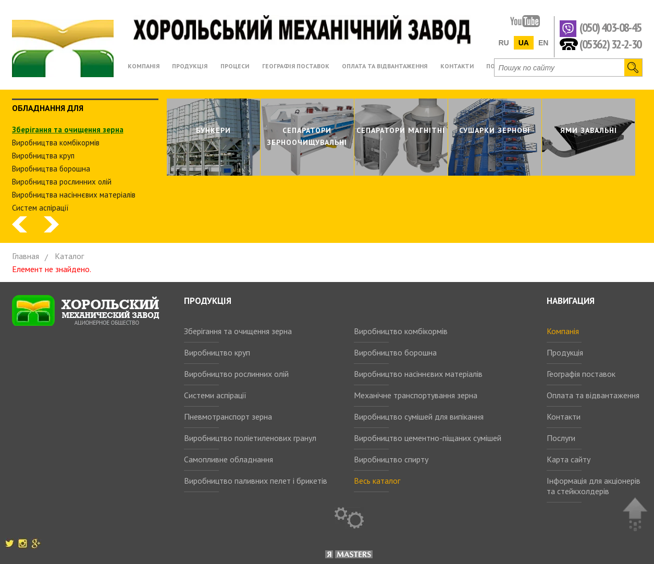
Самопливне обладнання (228, 459)
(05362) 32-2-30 (610, 43)
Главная (25, 256)
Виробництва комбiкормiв (56, 143)
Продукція (565, 352)
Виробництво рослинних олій (236, 374)
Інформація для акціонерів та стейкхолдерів (593, 485)
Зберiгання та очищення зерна (68, 129)
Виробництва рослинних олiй (62, 182)
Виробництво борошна (395, 352)
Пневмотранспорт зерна (228, 416)
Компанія (563, 331)
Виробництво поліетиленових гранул (250, 438)
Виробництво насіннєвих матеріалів (418, 374)
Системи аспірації (215, 395)
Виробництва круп (43, 156)
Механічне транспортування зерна (415, 395)
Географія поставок (581, 374)
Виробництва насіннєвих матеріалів (73, 195)
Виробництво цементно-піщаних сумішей (427, 438)
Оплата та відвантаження (593, 395)
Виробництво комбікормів (401, 331)
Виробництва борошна (51, 169)
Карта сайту (568, 459)
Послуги (561, 438)
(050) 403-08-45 (610, 27)
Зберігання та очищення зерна (238, 331)
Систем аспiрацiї (40, 208)
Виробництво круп (217, 352)
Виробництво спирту (391, 459)
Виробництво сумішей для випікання (419, 416)
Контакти (564, 416)
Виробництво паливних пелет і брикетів (255, 480)
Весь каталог (377, 480)
